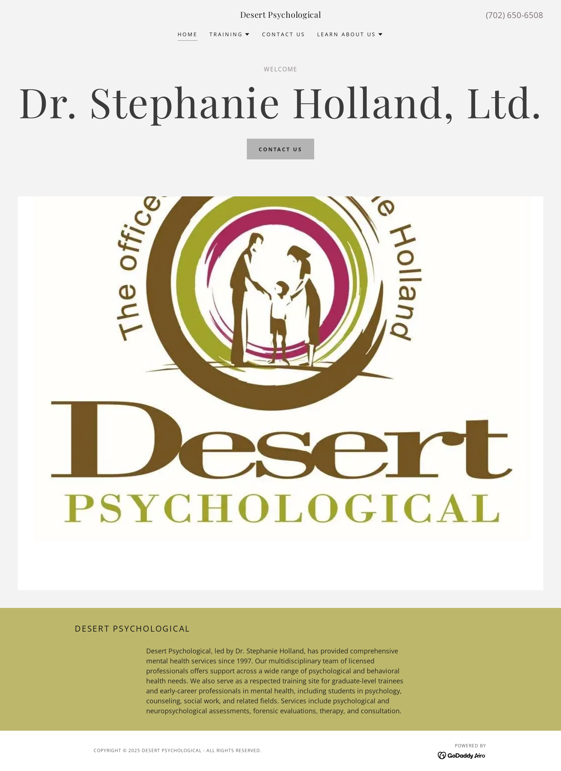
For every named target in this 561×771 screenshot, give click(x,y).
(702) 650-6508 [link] (514, 14)
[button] (229, 34)
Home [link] (188, 34)
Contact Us (281, 149)
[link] (280, 15)
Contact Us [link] (283, 34)
